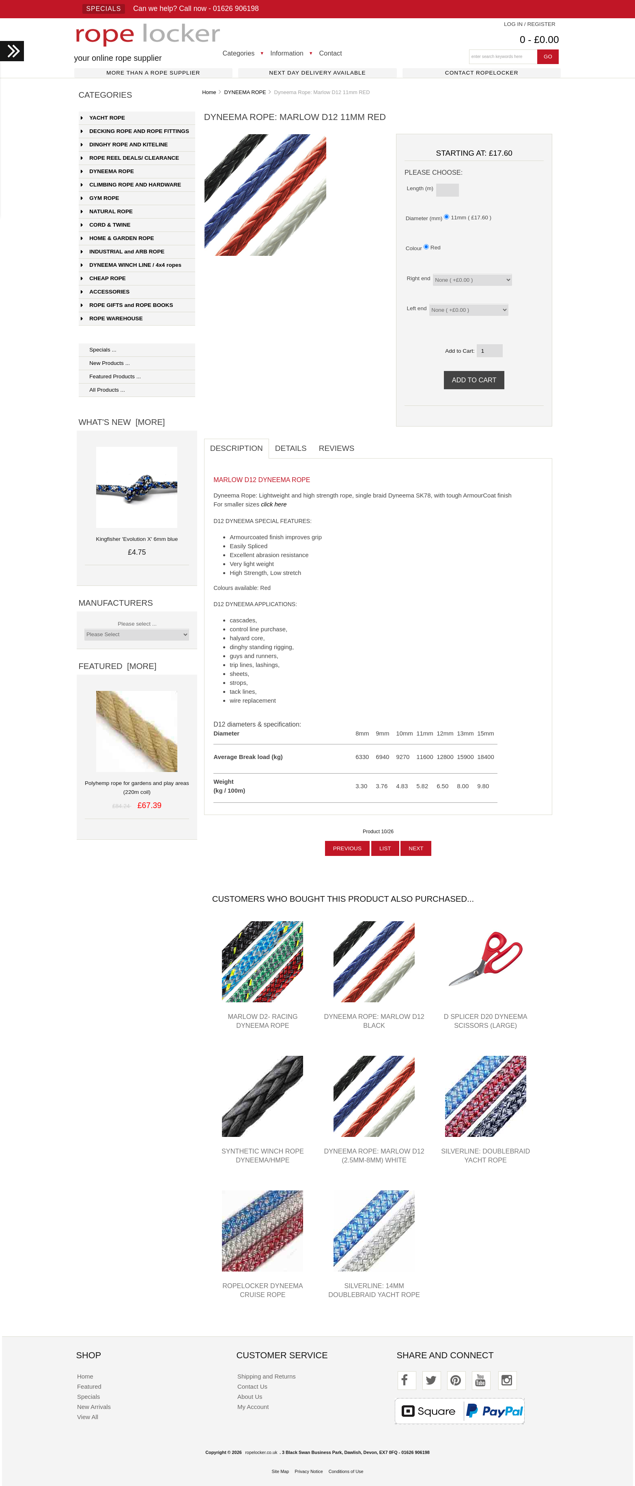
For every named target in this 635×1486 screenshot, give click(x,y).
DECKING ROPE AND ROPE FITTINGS (135, 131)
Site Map (280, 1471)
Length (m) (420, 188)
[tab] (366, 444)
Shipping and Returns (266, 1376)
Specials (103, 8)
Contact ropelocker (482, 73)
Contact (330, 53)
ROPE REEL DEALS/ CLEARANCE (130, 158)
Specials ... (98, 350)
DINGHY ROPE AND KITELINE (124, 145)
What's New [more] (121, 422)
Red (436, 247)
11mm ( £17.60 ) (471, 217)
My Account (253, 1406)
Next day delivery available (317, 73)
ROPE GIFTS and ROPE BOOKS (127, 305)
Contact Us (252, 1386)
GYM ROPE (100, 198)
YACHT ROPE (103, 118)
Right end (418, 278)
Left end (416, 308)
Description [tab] (236, 448)
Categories (239, 53)
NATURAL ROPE (107, 211)
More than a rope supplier (153, 73)
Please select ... (137, 624)
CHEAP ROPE (103, 278)
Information (287, 53)
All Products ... (103, 390)
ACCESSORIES (105, 292)
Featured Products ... (111, 376)
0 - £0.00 (539, 39)
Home (209, 92)
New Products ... (105, 363)
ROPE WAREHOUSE (111, 318)
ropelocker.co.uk (261, 1452)
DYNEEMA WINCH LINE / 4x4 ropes (131, 265)
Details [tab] (291, 448)
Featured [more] (117, 666)
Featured (89, 1386)
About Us (250, 1396)
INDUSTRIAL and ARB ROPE (122, 252)
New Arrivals (94, 1406)
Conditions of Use (346, 1471)
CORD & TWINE (105, 225)
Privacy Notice (309, 1471)
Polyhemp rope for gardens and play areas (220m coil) (137, 783)
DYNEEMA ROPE (245, 92)
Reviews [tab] (337, 448)
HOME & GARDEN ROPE (117, 238)
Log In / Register (529, 24)
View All (87, 1416)
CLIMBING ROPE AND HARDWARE (131, 185)
